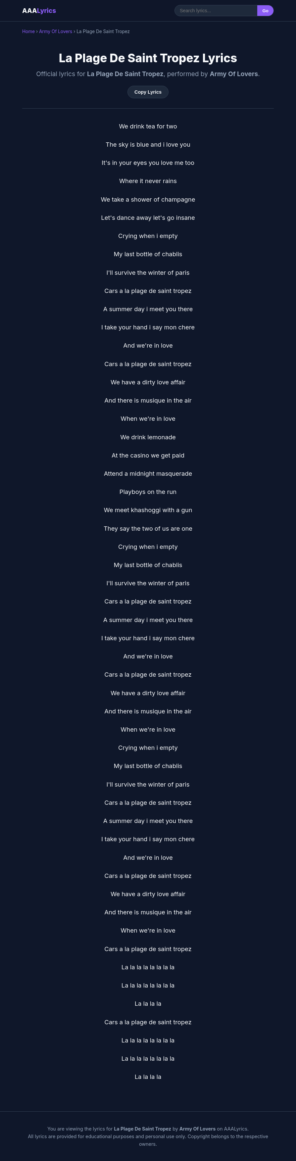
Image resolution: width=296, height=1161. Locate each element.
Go (265, 10)
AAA (39, 11)
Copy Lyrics (148, 92)
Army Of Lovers (55, 31)
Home (28, 31)
